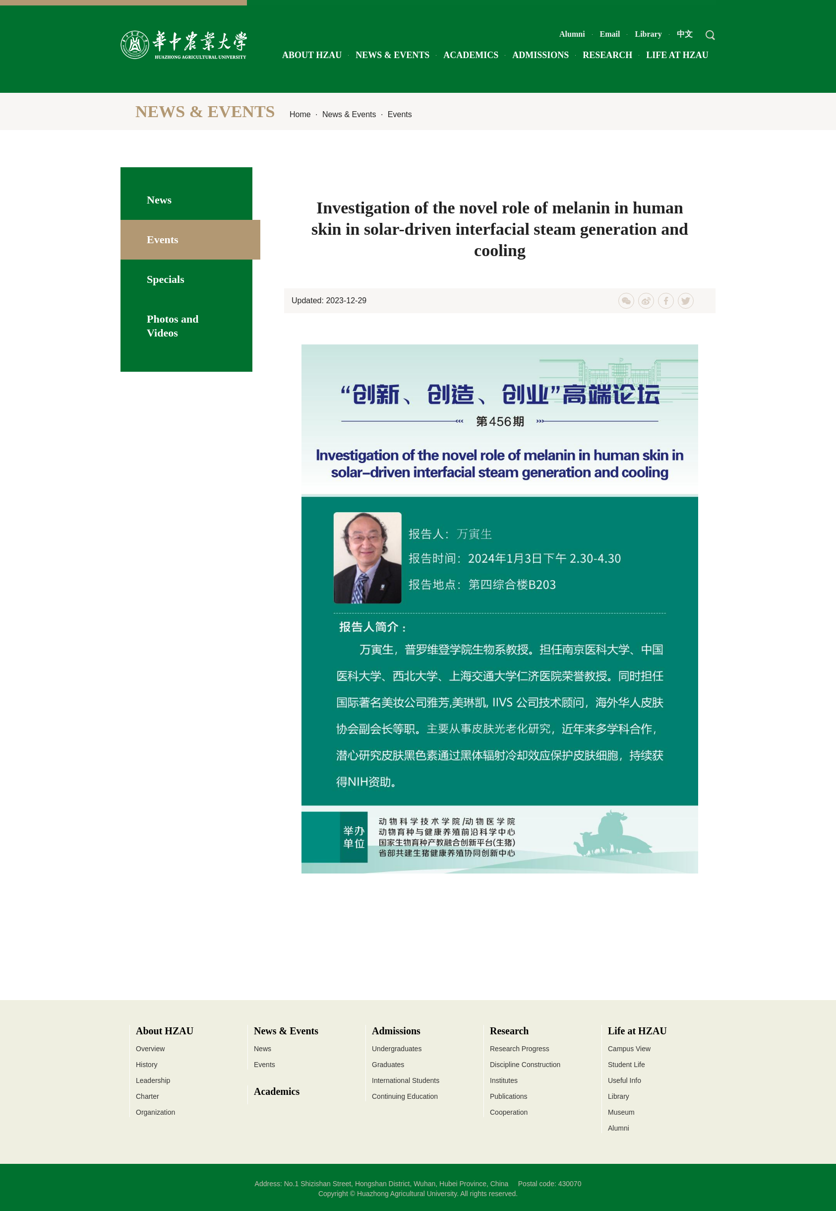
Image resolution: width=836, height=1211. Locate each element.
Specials (165, 279)
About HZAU (312, 55)
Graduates (388, 1065)
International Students (405, 1080)
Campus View (629, 1049)
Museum (621, 1112)
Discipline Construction (525, 1065)
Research (607, 55)
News (159, 200)
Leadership (153, 1080)
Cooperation (509, 1112)
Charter (147, 1096)
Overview (150, 1049)
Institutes (504, 1080)
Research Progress (519, 1049)
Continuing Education (405, 1096)
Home (300, 114)
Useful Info (624, 1080)
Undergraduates (396, 1049)
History (147, 1065)
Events (400, 114)
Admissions (540, 55)
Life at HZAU (677, 55)
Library (648, 34)
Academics (470, 55)
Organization (155, 1112)
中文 (685, 34)
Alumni (572, 34)
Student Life (626, 1065)
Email (610, 34)
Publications (509, 1096)
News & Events (392, 55)
